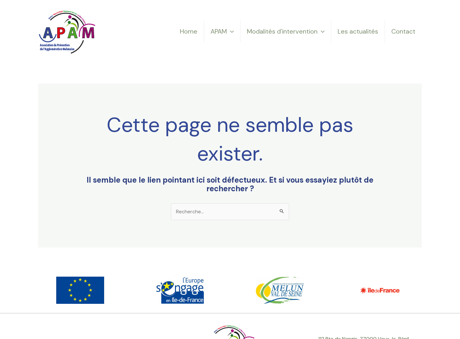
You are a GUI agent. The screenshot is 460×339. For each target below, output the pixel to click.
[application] (230, 31)
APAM (222, 31)
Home (188, 31)
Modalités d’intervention (286, 31)
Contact (403, 31)
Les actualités (358, 31)
